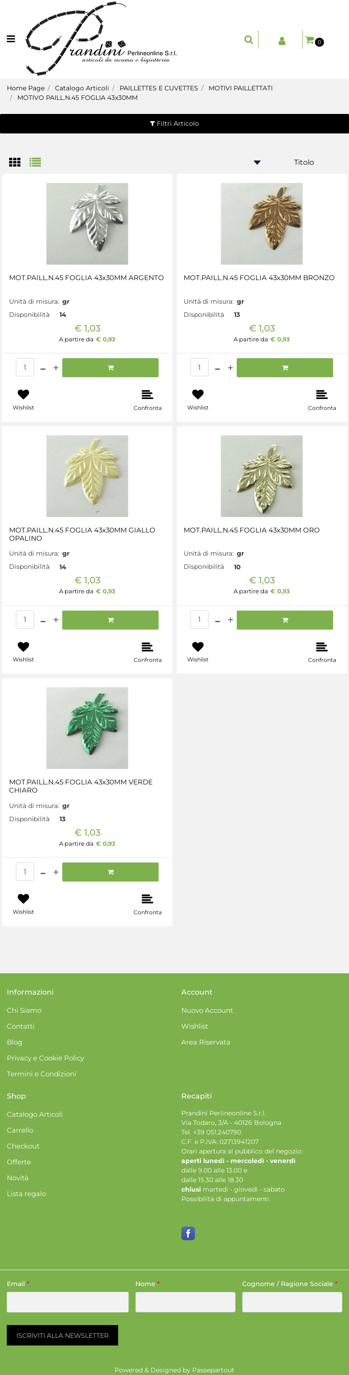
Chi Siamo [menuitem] (24, 1010)
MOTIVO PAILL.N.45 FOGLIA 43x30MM (77, 98)
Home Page (26, 88)
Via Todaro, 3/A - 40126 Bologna (231, 1123)
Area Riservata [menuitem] (205, 1042)
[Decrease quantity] (43, 367)
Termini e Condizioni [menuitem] (41, 1073)
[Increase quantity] (56, 367)
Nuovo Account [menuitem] (207, 1010)
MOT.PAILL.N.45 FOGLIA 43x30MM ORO (252, 530)
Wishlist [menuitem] (194, 1026)
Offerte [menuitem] (19, 1162)
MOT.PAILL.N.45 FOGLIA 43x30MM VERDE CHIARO (81, 786)
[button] (62, 1335)
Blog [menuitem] (14, 1042)
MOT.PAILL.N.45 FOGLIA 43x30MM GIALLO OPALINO (82, 534)
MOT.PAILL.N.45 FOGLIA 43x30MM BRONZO (259, 278)
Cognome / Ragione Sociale (290, 1284)
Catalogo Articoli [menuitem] (35, 1114)
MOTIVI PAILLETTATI (241, 88)
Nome (147, 1284)
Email (18, 1284)
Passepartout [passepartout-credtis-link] (213, 1370)
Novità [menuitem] (18, 1177)
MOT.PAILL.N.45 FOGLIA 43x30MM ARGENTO (86, 278)
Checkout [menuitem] (23, 1146)
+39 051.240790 (217, 1132)
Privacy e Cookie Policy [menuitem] (45, 1058)
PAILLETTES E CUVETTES (159, 88)
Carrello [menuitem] (20, 1130)
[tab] (19, 163)
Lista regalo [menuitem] (26, 1193)
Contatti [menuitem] (21, 1026)
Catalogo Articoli (82, 88)
